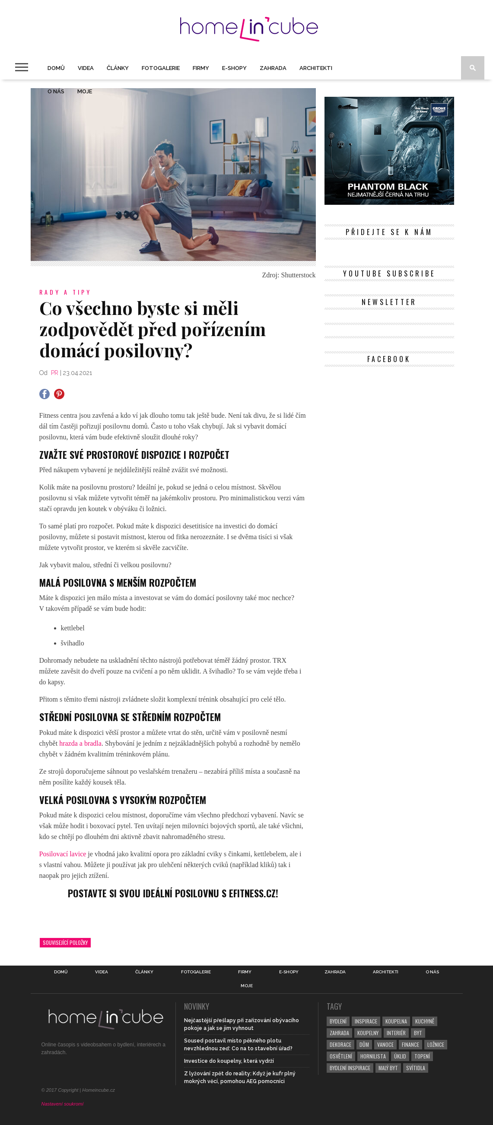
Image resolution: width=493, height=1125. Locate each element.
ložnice (435, 1044)
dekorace (340, 1044)
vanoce (385, 1044)
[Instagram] (396, 249)
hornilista (373, 1056)
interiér (396, 1032)
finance (410, 1044)
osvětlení (341, 1056)
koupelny (367, 1032)
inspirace (366, 1021)
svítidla (415, 1067)
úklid (400, 1056)
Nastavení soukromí (62, 1103)
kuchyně (424, 1021)
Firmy (201, 68)
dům (364, 1044)
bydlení (338, 1021)
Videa (86, 68)
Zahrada (273, 68)
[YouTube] (412, 249)
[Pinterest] (381, 249)
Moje (84, 91)
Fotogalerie (161, 68)
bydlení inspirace (350, 1067)
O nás (56, 91)
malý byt (388, 1067)
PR (54, 372)
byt (418, 1032)
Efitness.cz (252, 893)
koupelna (396, 1021)
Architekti (315, 68)
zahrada (339, 1032)
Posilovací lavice (62, 854)
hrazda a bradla (80, 743)
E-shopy (234, 68)
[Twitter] (366, 249)
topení (422, 1056)
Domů (56, 68)
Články (118, 68)
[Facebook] (351, 249)
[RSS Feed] (427, 249)
